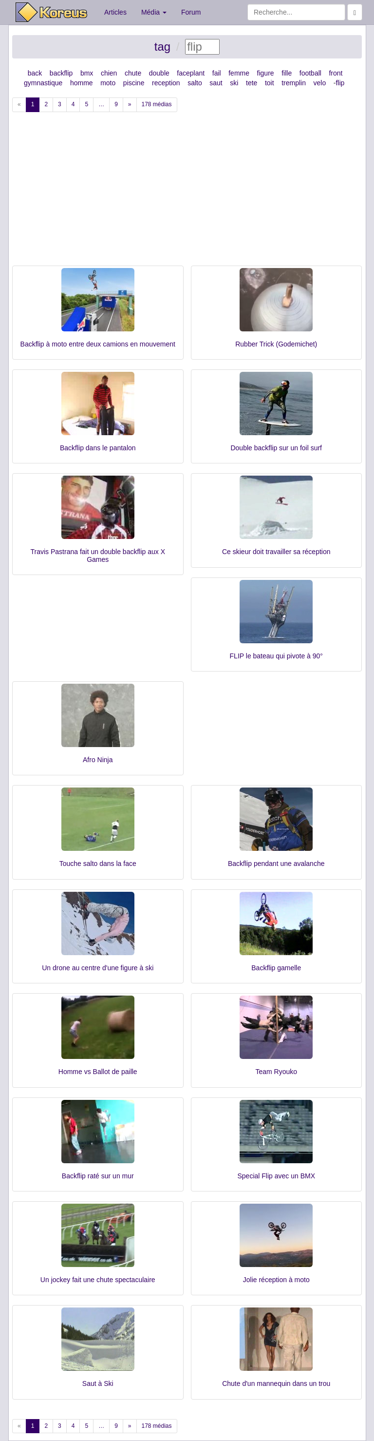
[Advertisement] (187, 192)
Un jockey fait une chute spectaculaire (97, 1280)
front (335, 73)
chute (133, 73)
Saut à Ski (97, 1383)
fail (216, 73)
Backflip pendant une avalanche (276, 863)
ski (234, 83)
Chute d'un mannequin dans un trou (276, 1383)
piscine (134, 83)
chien (109, 73)
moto (107, 83)
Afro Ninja (97, 760)
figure (265, 73)
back (35, 73)
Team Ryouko (276, 1072)
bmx (86, 73)
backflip (61, 73)
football (310, 73)
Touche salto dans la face (97, 863)
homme (81, 83)
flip (340, 83)
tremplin (293, 83)
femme (238, 73)
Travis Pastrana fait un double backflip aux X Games (97, 555)
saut (215, 83)
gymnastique (43, 83)
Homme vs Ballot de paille (97, 1072)
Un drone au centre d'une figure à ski (97, 968)
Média (154, 12)
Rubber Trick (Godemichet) (276, 344)
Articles (115, 12)
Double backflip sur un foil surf (276, 448)
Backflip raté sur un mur (98, 1176)
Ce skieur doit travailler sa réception (276, 552)
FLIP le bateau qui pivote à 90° (276, 656)
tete (251, 83)
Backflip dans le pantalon (98, 448)
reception (166, 83)
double (159, 73)
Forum (191, 12)
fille (286, 73)
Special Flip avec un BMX (276, 1176)
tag (162, 46)
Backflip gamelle (276, 968)
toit (269, 83)
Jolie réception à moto (276, 1280)
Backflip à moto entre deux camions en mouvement (97, 344)
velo (320, 83)
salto (194, 83)
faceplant (191, 73)
